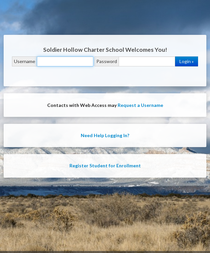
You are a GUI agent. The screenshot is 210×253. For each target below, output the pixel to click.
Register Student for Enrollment (105, 165)
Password (106, 61)
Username (24, 61)
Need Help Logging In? (105, 135)
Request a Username (140, 105)
